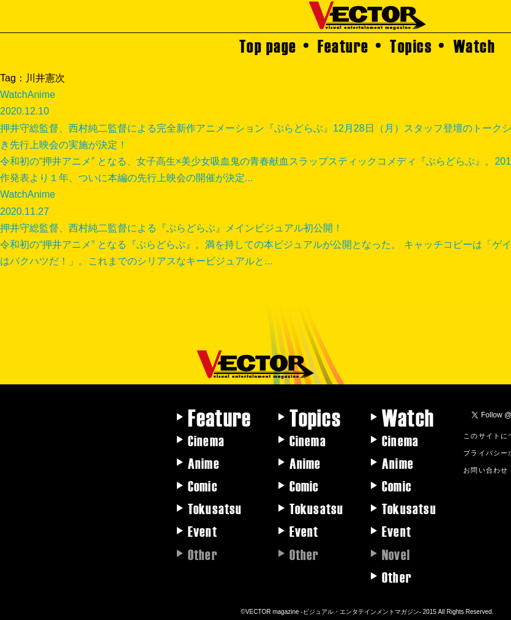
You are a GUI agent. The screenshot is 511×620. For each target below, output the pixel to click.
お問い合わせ (485, 469)
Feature (343, 45)
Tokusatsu (215, 508)
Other (397, 577)
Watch (474, 45)
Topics (411, 45)
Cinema (206, 440)
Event (202, 531)
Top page (268, 45)
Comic (203, 485)
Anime (204, 463)
